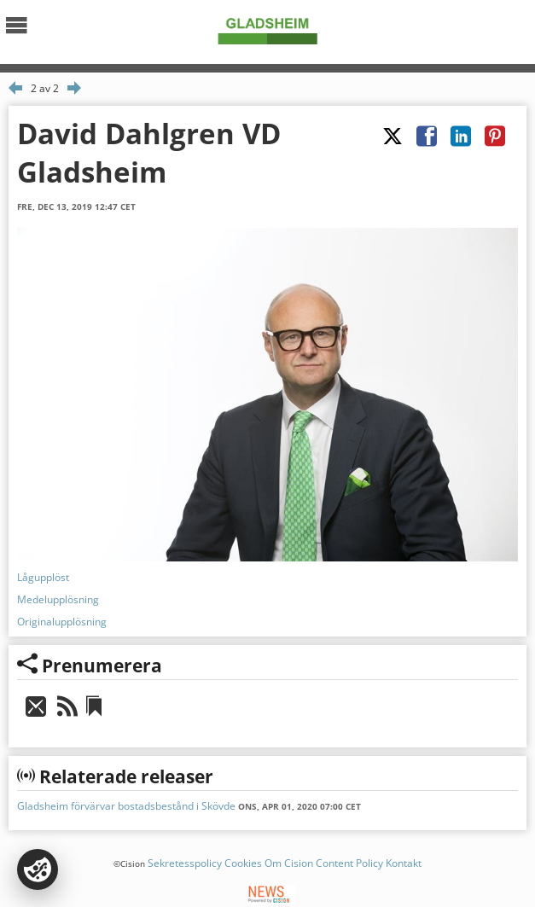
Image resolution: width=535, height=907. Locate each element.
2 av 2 (45, 88)
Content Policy (349, 863)
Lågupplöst (43, 577)
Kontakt (404, 863)
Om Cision (289, 863)
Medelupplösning (58, 599)
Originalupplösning (62, 621)
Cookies (243, 863)
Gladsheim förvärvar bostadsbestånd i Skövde (126, 806)
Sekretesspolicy (185, 863)
